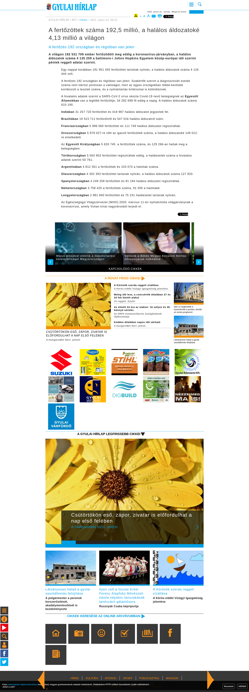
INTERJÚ (110, 680)
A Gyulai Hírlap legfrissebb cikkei (107, 434)
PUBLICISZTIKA (149, 680)
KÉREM (242, 686)
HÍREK (84, 20)
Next (199, 530)
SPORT (127, 680)
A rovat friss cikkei (121, 278)
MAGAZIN (172, 680)
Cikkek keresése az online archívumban (102, 618)
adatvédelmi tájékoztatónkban (22, 684)
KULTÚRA (92, 680)
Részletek (228, 686)
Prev (66, 530)
